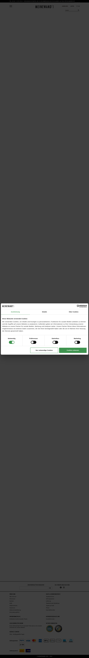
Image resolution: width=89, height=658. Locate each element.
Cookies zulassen (73, 350)
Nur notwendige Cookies (44, 350)
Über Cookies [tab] (73, 312)
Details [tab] (44, 312)
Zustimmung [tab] (15, 312)
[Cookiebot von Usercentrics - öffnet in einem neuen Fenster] (78, 306)
